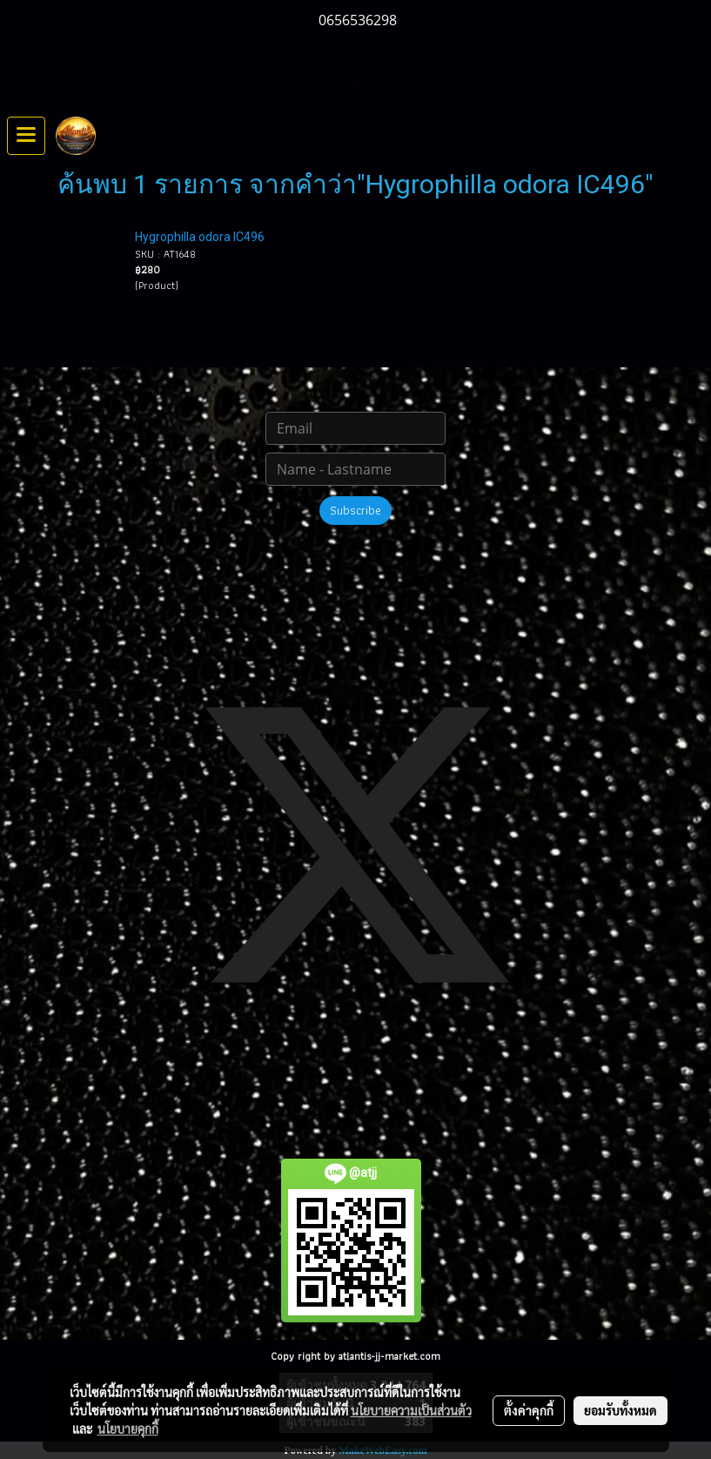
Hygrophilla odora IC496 (200, 237)
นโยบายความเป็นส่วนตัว (411, 1410)
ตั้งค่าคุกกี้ (528, 1410)
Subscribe (355, 510)
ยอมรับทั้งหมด (620, 1410)
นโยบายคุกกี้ (127, 1428)
